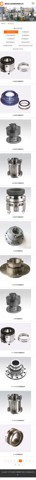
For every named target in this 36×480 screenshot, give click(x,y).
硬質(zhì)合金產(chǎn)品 (26, 45)
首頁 (3, 23)
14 (19, 464)
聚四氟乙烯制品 (7, 45)
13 (15, 464)
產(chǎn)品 (11, 23)
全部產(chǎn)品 (11, 32)
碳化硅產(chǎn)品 (18, 49)
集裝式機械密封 (11, 35)
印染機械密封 (11, 38)
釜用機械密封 (25, 35)
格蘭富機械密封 (10, 42)
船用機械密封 (25, 38)
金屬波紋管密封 (25, 42)
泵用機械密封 (25, 32)
